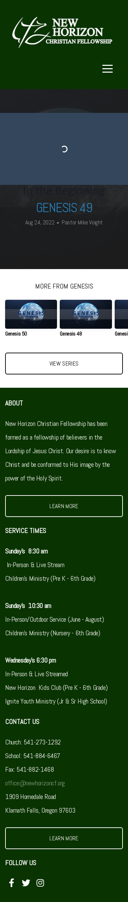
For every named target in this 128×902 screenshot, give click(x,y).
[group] (31, 321)
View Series (64, 363)
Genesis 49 (64, 207)
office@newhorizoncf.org (35, 783)
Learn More (63, 506)
